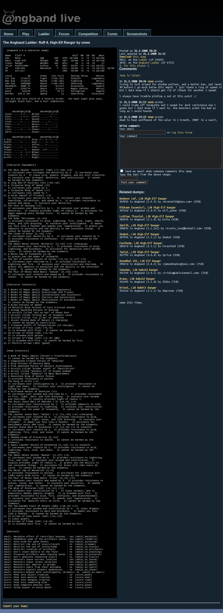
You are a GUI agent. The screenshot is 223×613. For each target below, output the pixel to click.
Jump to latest (129, 75)
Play (25, 34)
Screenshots (137, 34)
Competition (88, 34)
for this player (135, 65)
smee (151, 81)
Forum (64, 34)
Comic (112, 34)
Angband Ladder (149, 62)
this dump (132, 56)
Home (8, 34)
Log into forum (182, 132)
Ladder (44, 34)
